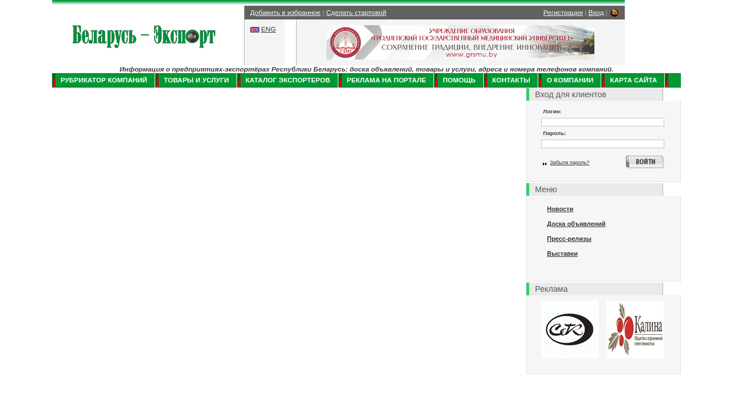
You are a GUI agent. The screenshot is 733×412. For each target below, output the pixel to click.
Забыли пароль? (569, 162)
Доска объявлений (576, 223)
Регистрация (563, 13)
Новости (560, 208)
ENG (268, 29)
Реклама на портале (387, 80)
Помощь (459, 80)
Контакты (511, 80)
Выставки (562, 253)
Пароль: (554, 133)
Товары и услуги (196, 80)
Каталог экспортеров (288, 80)
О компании (570, 80)
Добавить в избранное (285, 13)
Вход (596, 13)
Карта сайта (633, 80)
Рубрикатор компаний (104, 80)
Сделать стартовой (356, 13)
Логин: (552, 111)
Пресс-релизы (569, 238)
